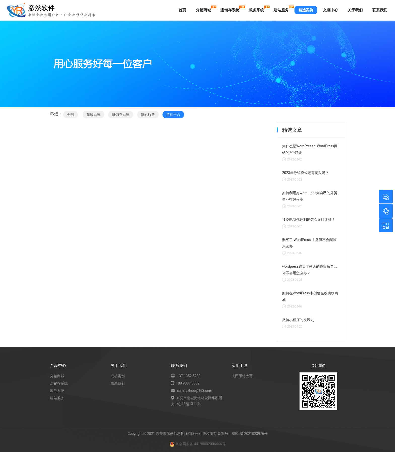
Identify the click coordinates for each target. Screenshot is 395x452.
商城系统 (93, 115)
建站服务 (283, 9)
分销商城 (205, 9)
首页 (182, 10)
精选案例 (305, 10)
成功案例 (118, 376)
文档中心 (330, 10)
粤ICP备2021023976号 (250, 434)
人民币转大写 (242, 376)
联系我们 (379, 10)
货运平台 (173, 115)
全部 (70, 115)
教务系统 (258, 9)
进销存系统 (231, 9)
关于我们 (355, 10)
